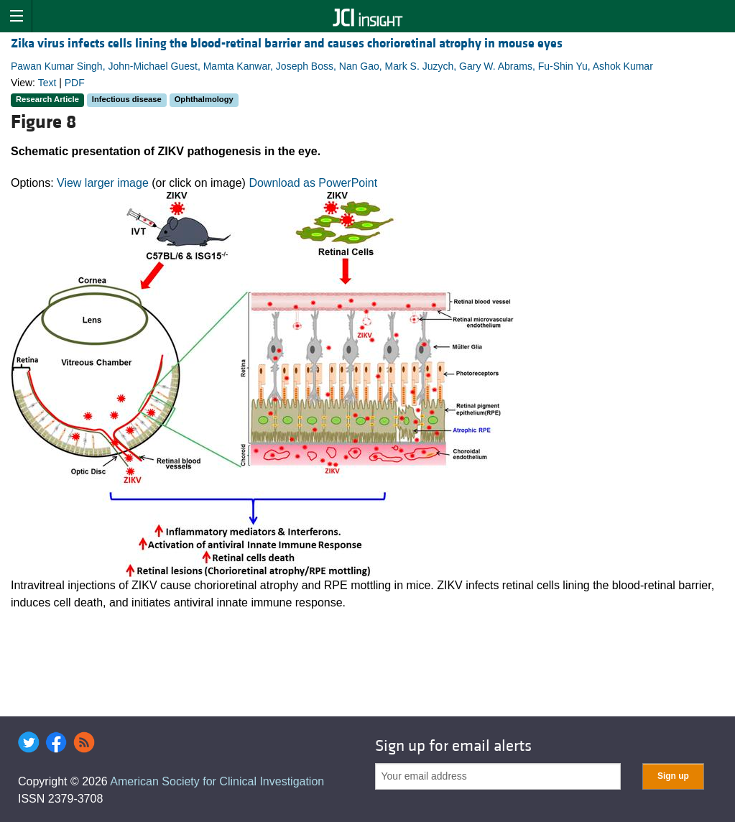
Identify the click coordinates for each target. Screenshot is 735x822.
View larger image (103, 183)
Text (47, 82)
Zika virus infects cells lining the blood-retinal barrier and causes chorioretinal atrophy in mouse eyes (287, 43)
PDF (75, 82)
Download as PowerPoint (313, 183)
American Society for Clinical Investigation (217, 781)
